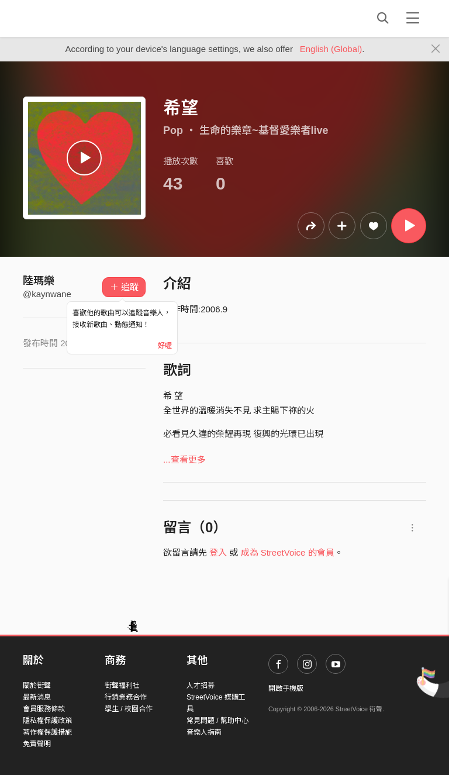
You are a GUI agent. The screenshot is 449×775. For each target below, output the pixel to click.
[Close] (436, 49)
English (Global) (331, 49)
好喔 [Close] (165, 346)
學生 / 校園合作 (129, 709)
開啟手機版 (285, 688)
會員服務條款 (44, 709)
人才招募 (200, 685)
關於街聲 (37, 685)
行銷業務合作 (126, 697)
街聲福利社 (122, 685)
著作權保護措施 (47, 732)
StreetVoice (71, 18)
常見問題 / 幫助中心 (217, 721)
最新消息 (37, 697)
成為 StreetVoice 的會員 (287, 552)
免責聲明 (37, 744)
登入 (218, 552)
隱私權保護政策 (47, 721)
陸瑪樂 (38, 281)
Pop (173, 130)
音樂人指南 (204, 732)
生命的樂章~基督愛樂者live (264, 130)
